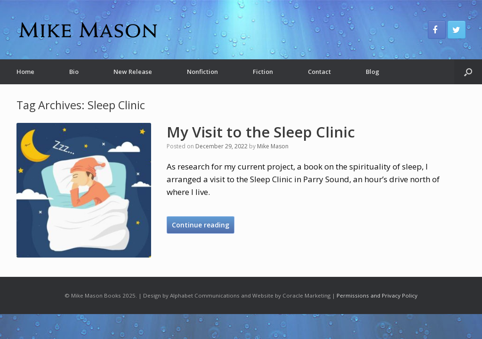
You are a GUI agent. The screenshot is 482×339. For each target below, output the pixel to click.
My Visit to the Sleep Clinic (261, 132)
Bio (74, 71)
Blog (372, 71)
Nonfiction (202, 71)
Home (25, 71)
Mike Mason (273, 146)
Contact (319, 71)
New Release (132, 71)
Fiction (263, 71)
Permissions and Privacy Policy (377, 295)
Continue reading (200, 224)
